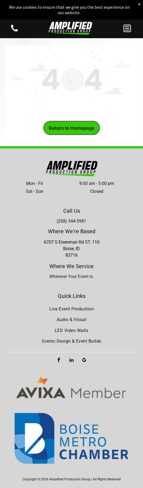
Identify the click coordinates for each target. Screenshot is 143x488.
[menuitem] (71, 309)
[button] (127, 28)
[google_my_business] (84, 361)
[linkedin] (71, 361)
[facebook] (58, 361)
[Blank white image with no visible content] (14, 31)
